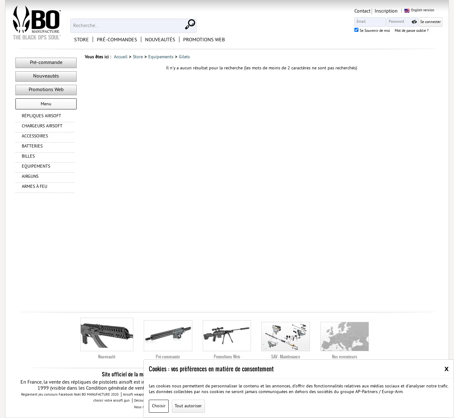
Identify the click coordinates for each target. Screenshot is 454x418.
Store (138, 57)
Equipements (160, 57)
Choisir (159, 406)
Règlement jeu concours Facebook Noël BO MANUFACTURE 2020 (70, 394)
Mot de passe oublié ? (411, 31)
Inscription (386, 11)
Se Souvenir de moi (375, 31)
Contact (362, 11)
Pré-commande (46, 63)
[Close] (446, 368)
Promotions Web (46, 90)
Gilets (184, 57)
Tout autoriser (188, 406)
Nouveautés (46, 76)
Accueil (120, 57)
